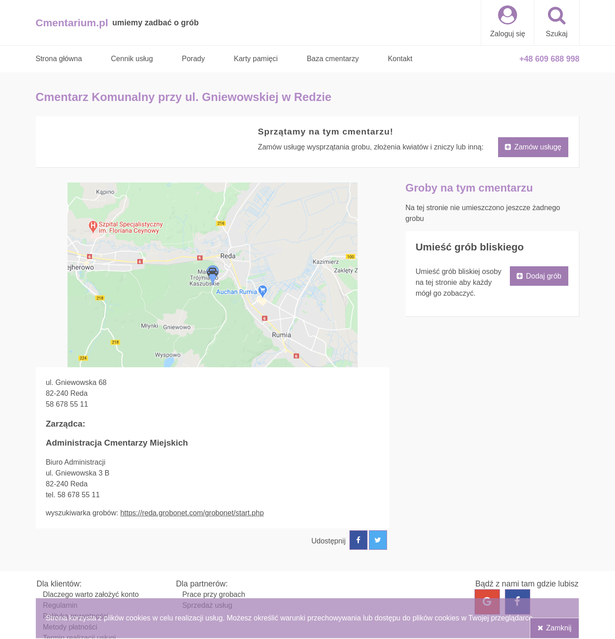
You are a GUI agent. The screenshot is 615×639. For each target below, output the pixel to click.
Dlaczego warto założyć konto (91, 594)
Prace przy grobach (213, 594)
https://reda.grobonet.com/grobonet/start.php (192, 513)
